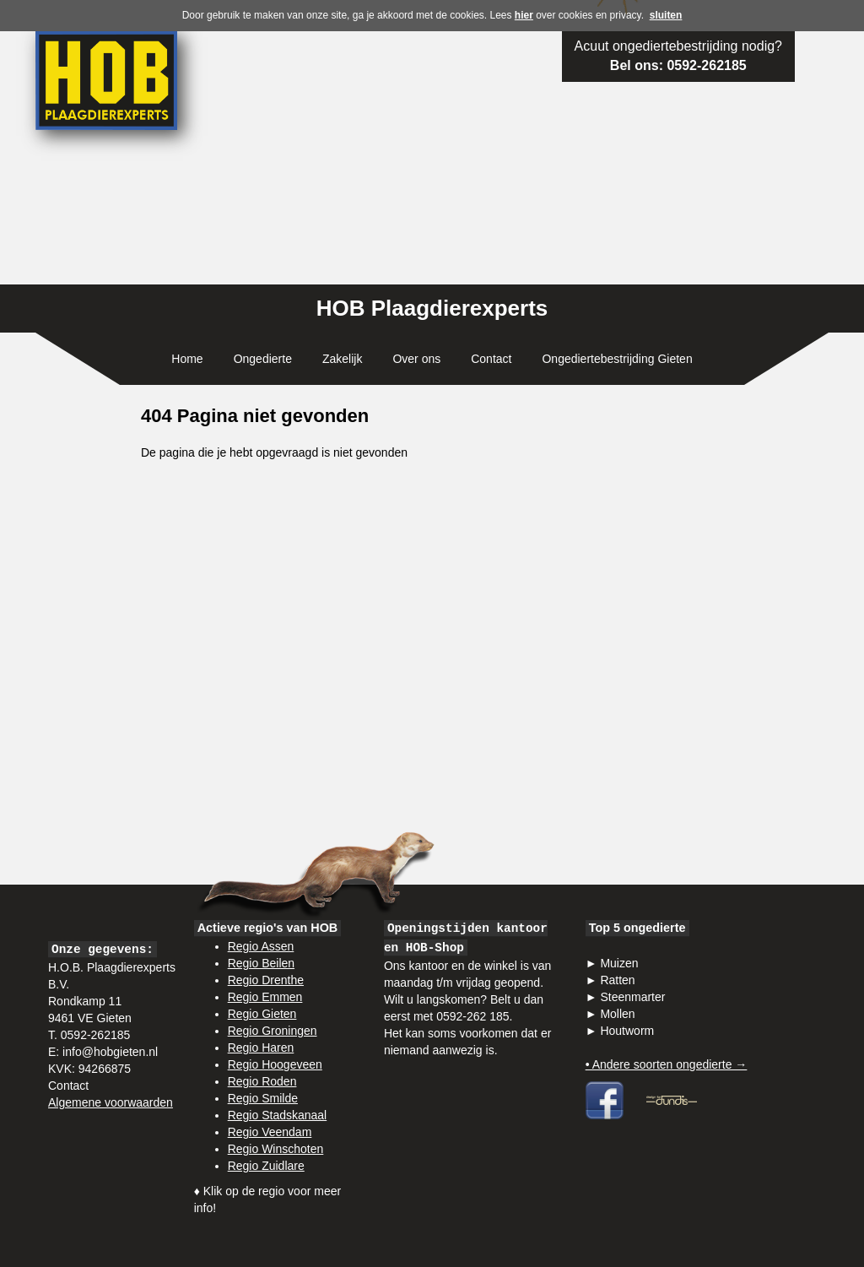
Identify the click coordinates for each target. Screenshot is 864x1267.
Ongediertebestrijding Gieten (617, 358)
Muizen (619, 963)
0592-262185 (706, 65)
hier (524, 15)
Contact (491, 358)
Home (186, 358)
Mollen (617, 1014)
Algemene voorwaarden (110, 1102)
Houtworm (627, 1030)
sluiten (666, 15)
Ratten (617, 980)
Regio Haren (261, 1047)
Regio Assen (261, 946)
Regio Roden (262, 1081)
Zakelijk (342, 358)
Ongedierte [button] (263, 358)
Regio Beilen (261, 963)
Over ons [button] (416, 358)
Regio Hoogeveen (275, 1064)
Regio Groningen (272, 1030)
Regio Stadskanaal (277, 1115)
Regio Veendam (270, 1132)
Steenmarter (632, 997)
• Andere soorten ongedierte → (667, 1064)
